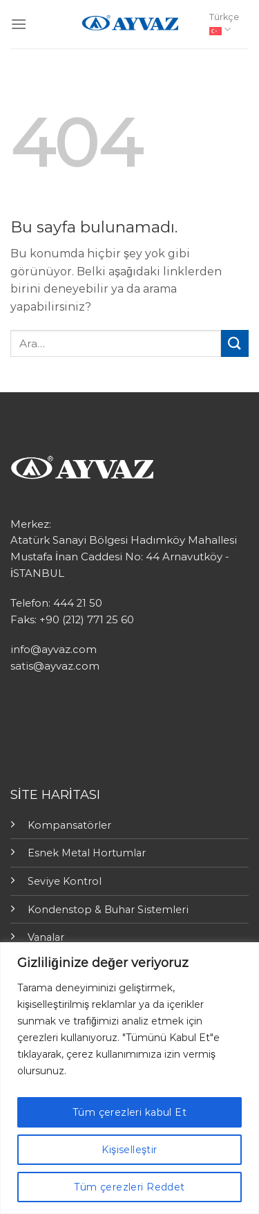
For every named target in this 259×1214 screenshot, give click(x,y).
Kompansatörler (69, 825)
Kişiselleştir (129, 1149)
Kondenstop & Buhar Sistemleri (108, 909)
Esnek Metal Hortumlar (87, 853)
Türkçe (224, 24)
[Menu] (18, 24)
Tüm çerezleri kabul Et (129, 1112)
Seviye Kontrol (65, 881)
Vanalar (46, 937)
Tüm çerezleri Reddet (129, 1187)
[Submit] (235, 343)
